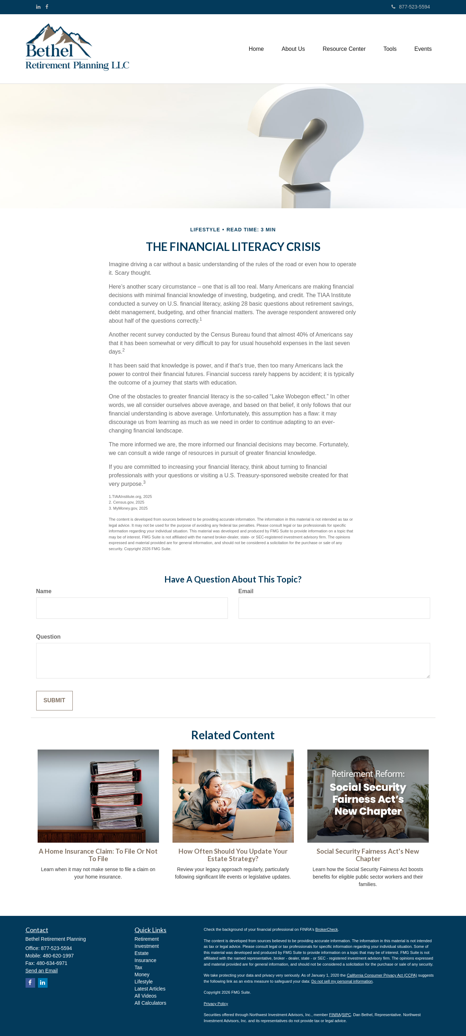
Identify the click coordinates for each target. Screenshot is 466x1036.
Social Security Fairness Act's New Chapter (368, 855)
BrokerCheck (327, 929)
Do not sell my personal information (341, 981)
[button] (293, 49)
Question (48, 637)
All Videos (146, 996)
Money (142, 974)
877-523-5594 (410, 7)
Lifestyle (144, 981)
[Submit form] (54, 700)
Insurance (145, 960)
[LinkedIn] (38, 6)
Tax (138, 967)
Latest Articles (150, 989)
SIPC (346, 1015)
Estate (142, 953)
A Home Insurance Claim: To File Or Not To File (98, 855)
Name (44, 591)
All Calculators (150, 1003)
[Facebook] (46, 6)
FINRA (335, 1015)
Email (246, 591)
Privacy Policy (216, 1004)
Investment (147, 946)
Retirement (147, 939)
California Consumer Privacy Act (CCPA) (382, 975)
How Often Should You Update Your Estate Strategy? (233, 855)
